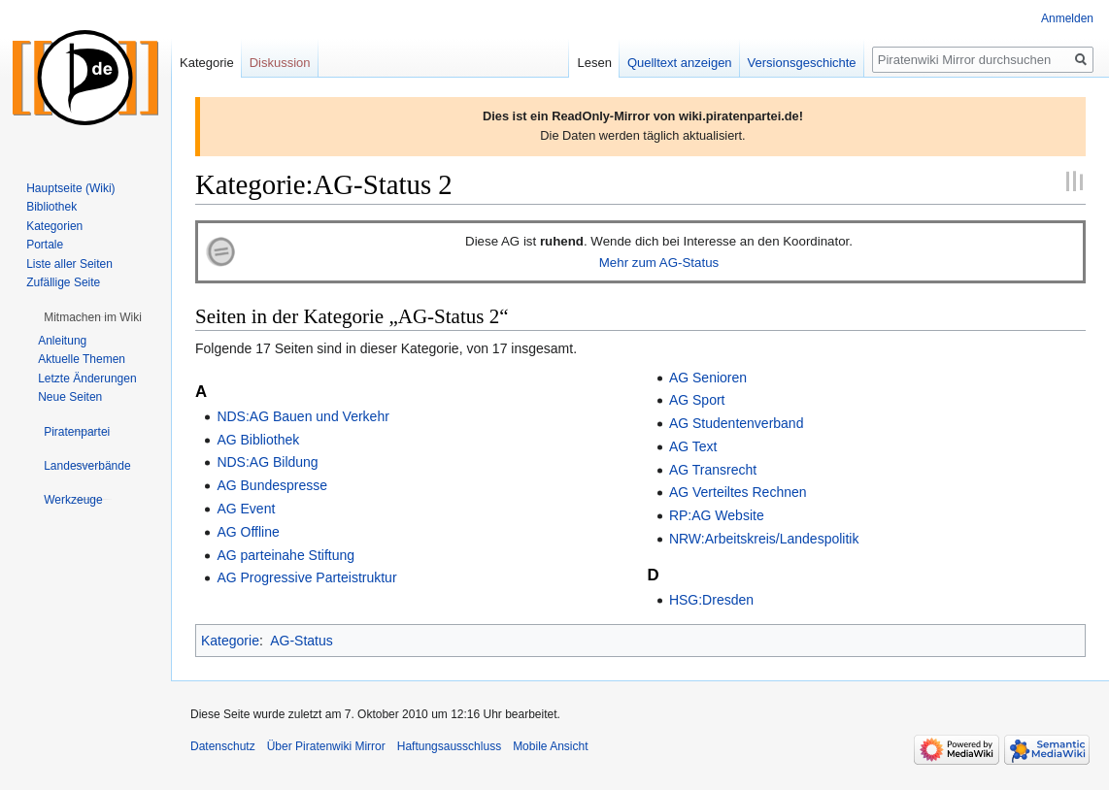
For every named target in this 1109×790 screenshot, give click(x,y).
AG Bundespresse (272, 485)
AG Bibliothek (258, 439)
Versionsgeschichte (802, 62)
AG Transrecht (712, 469)
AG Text (693, 446)
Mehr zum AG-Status (659, 262)
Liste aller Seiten (69, 264)
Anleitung (62, 340)
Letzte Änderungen (87, 378)
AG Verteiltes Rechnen (738, 492)
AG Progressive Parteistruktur (306, 577)
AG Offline (248, 532)
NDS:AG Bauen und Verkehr (302, 416)
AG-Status (301, 640)
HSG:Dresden (711, 600)
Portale (44, 244)
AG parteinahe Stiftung (285, 555)
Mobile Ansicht (550, 746)
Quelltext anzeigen (679, 62)
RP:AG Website (716, 515)
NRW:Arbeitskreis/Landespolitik (764, 538)
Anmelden (1067, 18)
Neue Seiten (70, 397)
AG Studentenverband (736, 423)
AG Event (246, 508)
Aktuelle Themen (81, 359)
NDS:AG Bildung (267, 462)
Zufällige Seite (63, 282)
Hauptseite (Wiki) (70, 188)
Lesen (594, 62)
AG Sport (697, 400)
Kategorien (54, 226)
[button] (93, 317)
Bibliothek (51, 207)
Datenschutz (222, 746)
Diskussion (280, 62)
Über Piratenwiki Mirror (326, 746)
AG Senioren (708, 377)
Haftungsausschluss (449, 746)
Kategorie (230, 640)
